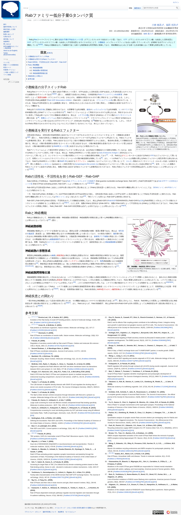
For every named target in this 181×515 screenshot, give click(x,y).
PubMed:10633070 (37, 353)
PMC (85, 397)
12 (32, 169)
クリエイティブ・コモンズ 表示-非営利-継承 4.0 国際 (73, 508)
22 (37, 263)
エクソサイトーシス (123, 115)
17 (67, 203)
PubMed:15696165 (124, 492)
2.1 (35, 324)
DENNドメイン (159, 187)
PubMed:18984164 (126, 451)
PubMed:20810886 (160, 327)
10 (153, 163)
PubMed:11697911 (41, 322)
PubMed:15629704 (160, 438)
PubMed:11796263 (114, 459)
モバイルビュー (70, 512)
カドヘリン (51, 242)
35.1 (113, 453)
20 (49, 220)
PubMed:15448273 (114, 430)
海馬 (101, 261)
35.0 (110, 453)
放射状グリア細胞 (101, 236)
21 (46, 244)
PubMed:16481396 (76, 397)
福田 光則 (171, 25)
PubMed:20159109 (120, 471)
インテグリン (73, 261)
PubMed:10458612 (74, 369)
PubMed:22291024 (169, 376)
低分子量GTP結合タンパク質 (71, 39)
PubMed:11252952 (37, 330)
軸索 (53, 255)
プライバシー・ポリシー (33, 512)
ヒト (120, 109)
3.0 (32, 332)
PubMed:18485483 (37, 485)
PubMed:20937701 (57, 477)
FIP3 (152, 155)
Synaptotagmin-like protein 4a (86, 164)
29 (167, 282)
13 (88, 183)
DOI (58, 322)
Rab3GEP (112, 201)
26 (32, 266)
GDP (29, 42)
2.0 (32, 324)
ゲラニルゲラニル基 (104, 100)
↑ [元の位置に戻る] (30, 341)
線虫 (88, 109)
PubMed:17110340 (161, 387)
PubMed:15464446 (63, 446)
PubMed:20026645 (92, 377)
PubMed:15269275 (155, 397)
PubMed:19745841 (132, 353)
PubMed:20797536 (70, 495)
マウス (126, 109)
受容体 (59, 280)
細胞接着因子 (55, 239)
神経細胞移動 (110, 242)
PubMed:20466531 (85, 428)
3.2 (37, 332)
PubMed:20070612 (85, 413)
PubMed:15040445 (89, 359)
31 (172, 282)
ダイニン (125, 155)
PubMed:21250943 (37, 439)
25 (29, 266)
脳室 (115, 234)
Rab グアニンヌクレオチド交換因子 (81, 181)
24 (26, 266)
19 (125, 205)
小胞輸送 (101, 42)
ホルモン (129, 161)
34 (159, 288)
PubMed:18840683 (166, 407)
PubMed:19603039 (40, 338)
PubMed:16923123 (37, 469)
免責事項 (61, 512)
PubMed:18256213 (75, 405)
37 (69, 303)
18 (122, 205)
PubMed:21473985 (132, 482)
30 (169, 282)
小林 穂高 (157, 25)
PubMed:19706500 (71, 423)
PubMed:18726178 (54, 346)
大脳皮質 (30, 234)
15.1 (36, 433)
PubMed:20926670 (146, 423)
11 (30, 169)
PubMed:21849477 (126, 361)
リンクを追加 (14, 82)
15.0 (33, 433)
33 (57, 288)
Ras (35, 39)
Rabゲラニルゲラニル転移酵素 (110, 94)
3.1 (35, 332)
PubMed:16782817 (58, 459)
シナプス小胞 (83, 115)
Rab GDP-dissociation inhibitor (60, 100)
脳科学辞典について (49, 512)
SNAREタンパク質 (60, 146)
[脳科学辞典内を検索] (161, 8)
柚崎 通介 (147, 34)
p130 (141, 201)
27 (117, 266)
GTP (125, 39)
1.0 (32, 317)
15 (93, 183)
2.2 (37, 324)
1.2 (37, 317)
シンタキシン (46, 164)
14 (90, 183)
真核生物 (40, 109)
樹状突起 (60, 255)
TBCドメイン (60, 197)
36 (67, 303)
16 (65, 203)
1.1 (35, 317)
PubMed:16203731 (37, 390)
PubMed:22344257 (135, 369)
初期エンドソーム (48, 118)
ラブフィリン (81, 161)
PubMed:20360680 (159, 340)
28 (74, 282)
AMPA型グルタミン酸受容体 (108, 289)
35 (116, 300)
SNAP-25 (63, 161)
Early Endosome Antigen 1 (109, 153)
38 (41, 305)
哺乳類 (121, 231)
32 (54, 288)
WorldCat (52, 322)
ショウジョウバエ (99, 109)
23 (120, 263)
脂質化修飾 (42, 97)
